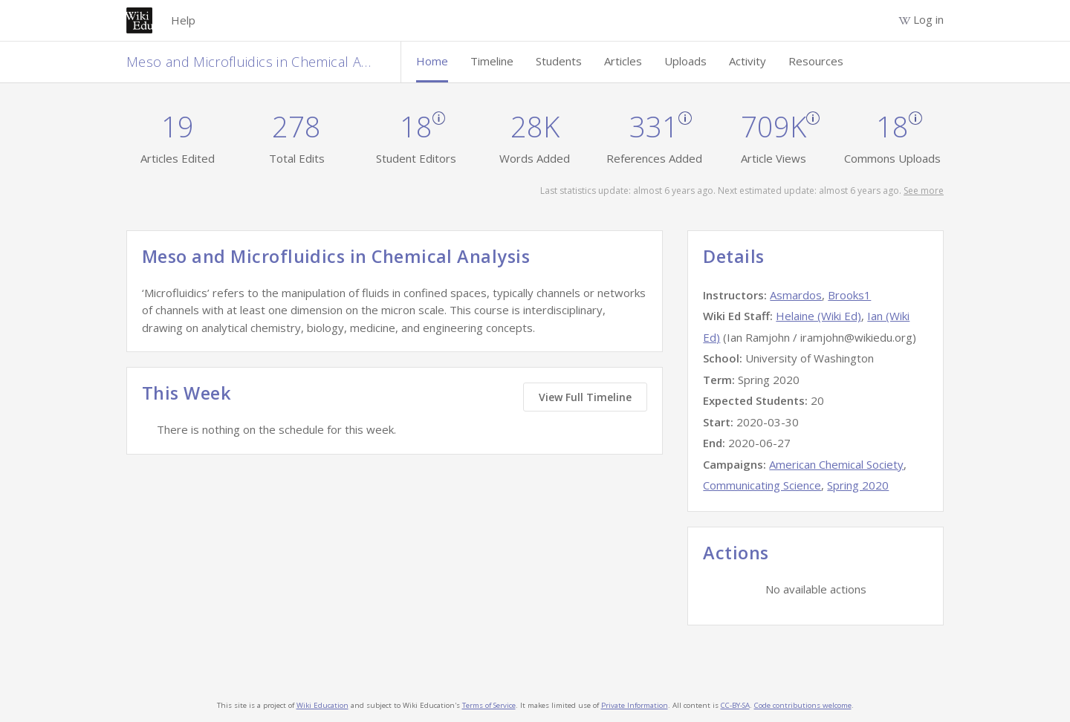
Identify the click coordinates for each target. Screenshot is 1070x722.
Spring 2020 (858, 485)
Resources (815, 60)
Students (559, 60)
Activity (747, 60)
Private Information (634, 705)
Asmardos (796, 294)
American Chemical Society (836, 464)
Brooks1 (849, 294)
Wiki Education (322, 705)
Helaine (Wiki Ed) (818, 315)
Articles (623, 60)
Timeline (491, 60)
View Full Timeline (585, 397)
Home (432, 60)
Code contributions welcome (803, 705)
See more (924, 190)
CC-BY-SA (735, 705)
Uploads (685, 60)
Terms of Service (489, 705)
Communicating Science (762, 485)
